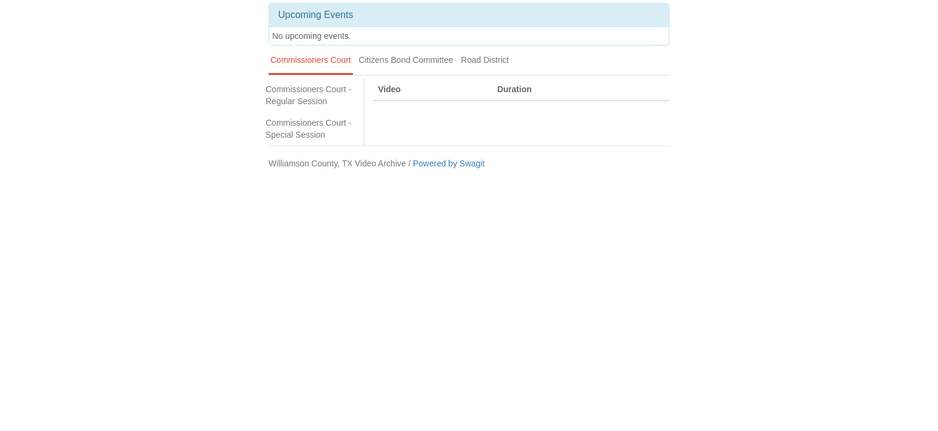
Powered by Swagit (449, 163)
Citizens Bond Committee (406, 60)
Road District (485, 60)
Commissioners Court (310, 60)
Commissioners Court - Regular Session (308, 95)
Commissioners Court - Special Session (308, 128)
